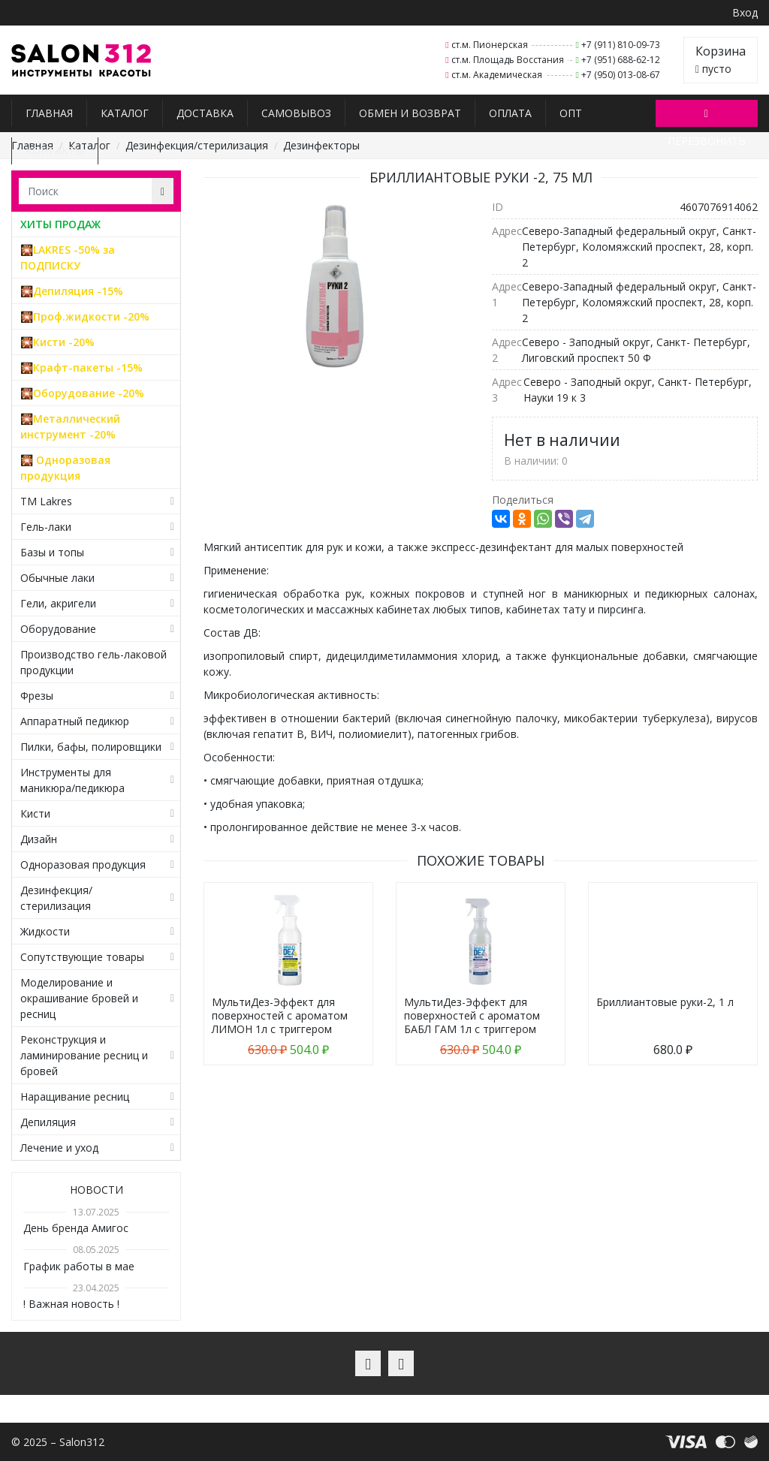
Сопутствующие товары (82, 957)
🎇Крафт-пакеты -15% (81, 367)
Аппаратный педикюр (74, 721)
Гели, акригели (58, 603)
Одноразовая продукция (83, 864)
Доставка (205, 113)
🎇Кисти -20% (57, 342)
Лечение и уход (59, 1147)
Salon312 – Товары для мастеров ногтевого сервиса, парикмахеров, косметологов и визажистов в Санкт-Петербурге (81, 60)
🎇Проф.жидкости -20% (84, 316)
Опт (570, 113)
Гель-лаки (45, 527)
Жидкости (45, 931)
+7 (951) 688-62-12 (620, 59)
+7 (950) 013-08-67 (620, 74)
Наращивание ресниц (74, 1096)
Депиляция (48, 1122)
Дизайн (38, 839)
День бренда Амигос (75, 1228)
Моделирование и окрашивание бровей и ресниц (79, 998)
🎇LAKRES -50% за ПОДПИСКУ (67, 257)
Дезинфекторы (321, 145)
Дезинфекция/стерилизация (196, 145)
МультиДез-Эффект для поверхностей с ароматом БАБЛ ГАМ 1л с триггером (472, 1015)
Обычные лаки (57, 578)
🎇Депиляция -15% (71, 291)
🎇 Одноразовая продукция (65, 468)
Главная (49, 113)
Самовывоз (296, 113)
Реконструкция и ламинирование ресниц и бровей (84, 1055)
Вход (745, 12)
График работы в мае (78, 1266)
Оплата (510, 113)
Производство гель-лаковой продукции (93, 662)
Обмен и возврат (410, 113)
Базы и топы (52, 552)
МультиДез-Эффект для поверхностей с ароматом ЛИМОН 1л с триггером (280, 1015)
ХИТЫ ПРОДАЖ (60, 224)
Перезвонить (707, 116)
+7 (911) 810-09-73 (620, 44)
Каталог (125, 113)
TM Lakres (46, 501)
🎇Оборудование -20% (82, 393)
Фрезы (36, 695)
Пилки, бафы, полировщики (90, 747)
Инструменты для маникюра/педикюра (72, 780)
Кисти (35, 813)
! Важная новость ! (71, 1304)
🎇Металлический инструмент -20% (70, 426)
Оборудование (58, 629)
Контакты (55, 150)
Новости (96, 1189)
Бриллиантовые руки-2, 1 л (665, 1002)
